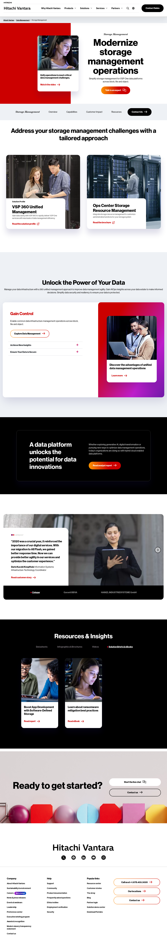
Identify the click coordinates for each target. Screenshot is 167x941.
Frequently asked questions (58, 897)
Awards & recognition (16, 921)
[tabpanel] (83, 693)
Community (52, 888)
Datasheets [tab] (41, 647)
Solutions (84, 8)
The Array (91, 893)
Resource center (94, 883)
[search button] (127, 8)
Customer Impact (94, 112)
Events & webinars (14, 902)
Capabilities (71, 112)
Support (50, 883)
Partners (115, 8)
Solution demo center (96, 907)
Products (68, 8)
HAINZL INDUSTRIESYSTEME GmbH (119, 592)
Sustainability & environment (19, 888)
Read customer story (23, 577)
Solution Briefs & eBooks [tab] (121, 647)
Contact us (11, 933)
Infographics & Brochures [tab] (69, 647)
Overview (53, 112)
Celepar (36, 592)
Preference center (14, 912)
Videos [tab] (95, 647)
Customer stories (94, 888)
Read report (32, 721)
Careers (10, 893)
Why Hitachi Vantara (50, 8)
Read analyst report (105, 465)
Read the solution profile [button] (25, 223)
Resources (116, 112)
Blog (89, 897)
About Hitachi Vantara (16, 883)
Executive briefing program (18, 917)
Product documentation (57, 893)
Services (100, 8)
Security (50, 912)
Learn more (119, 375)
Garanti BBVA (70, 592)
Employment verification (57, 907)
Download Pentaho (95, 912)
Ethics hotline (52, 902)
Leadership (11, 907)
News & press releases (16, 897)
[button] (132, 8)
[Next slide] (158, 550)
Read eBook (76, 721)
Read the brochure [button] (104, 222)
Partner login (92, 902)
